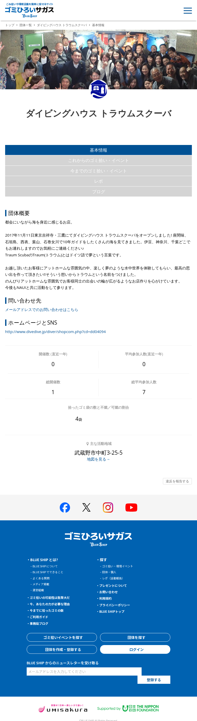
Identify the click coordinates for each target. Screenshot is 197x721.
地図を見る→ (98, 459)
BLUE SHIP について (48, 565)
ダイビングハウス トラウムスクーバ (62, 25)
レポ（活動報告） (115, 578)
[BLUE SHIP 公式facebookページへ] (65, 507)
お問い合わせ (110, 591)
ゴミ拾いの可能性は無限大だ (53, 597)
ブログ (98, 191)
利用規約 (107, 598)
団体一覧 (25, 25)
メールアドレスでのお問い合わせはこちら (41, 309)
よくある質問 (43, 578)
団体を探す (135, 637)
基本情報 (98, 150)
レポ (98, 181)
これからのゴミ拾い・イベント (98, 160)
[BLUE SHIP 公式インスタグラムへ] (108, 507)
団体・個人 (110, 571)
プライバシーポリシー (118, 604)
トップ (9, 25)
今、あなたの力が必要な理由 (53, 603)
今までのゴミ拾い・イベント (98, 171)
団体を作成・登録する (61, 649)
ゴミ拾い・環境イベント (120, 565)
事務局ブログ (41, 623)
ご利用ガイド (41, 616)
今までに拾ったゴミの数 (50, 610)
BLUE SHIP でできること (51, 571)
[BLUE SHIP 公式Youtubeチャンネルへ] (131, 507)
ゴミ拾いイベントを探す (61, 637)
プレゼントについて (116, 585)
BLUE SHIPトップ (114, 611)
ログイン (135, 649)
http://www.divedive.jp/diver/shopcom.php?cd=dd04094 (55, 331)
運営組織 (39, 589)
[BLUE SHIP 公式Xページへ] (86, 507)
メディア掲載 (42, 583)
